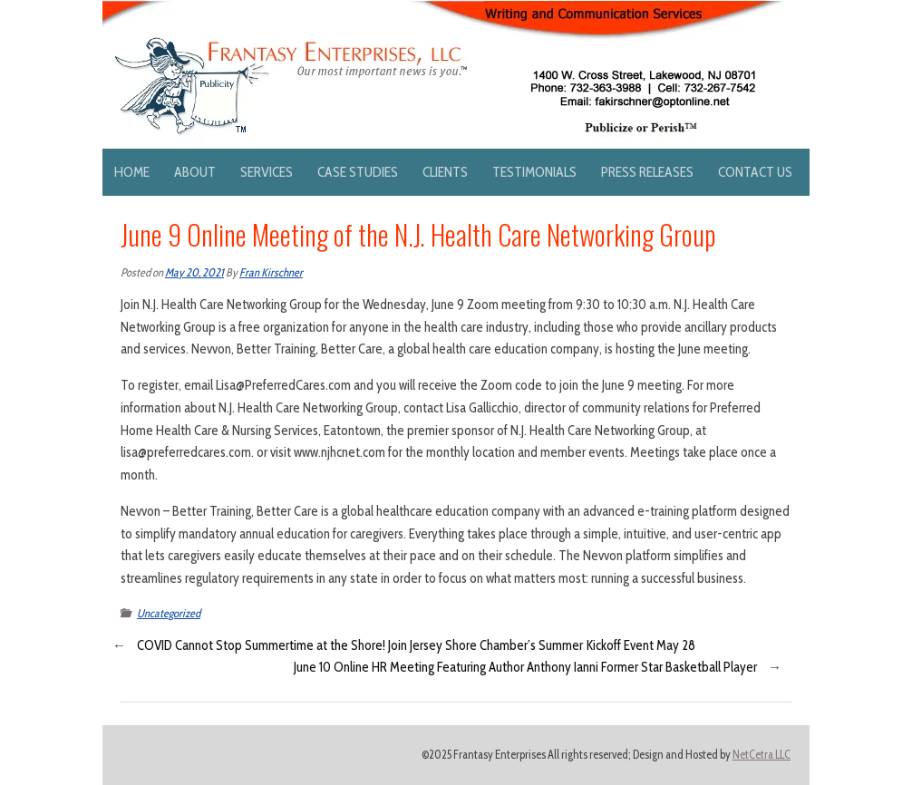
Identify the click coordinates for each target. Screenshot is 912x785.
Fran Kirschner (271, 272)
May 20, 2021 (194, 272)
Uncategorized (168, 613)
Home (132, 171)
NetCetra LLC (762, 754)
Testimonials (534, 171)
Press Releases (647, 171)
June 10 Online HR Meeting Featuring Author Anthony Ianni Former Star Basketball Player (525, 667)
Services (266, 171)
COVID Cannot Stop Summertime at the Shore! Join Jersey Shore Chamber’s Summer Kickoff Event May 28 (416, 645)
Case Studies (357, 171)
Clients (445, 171)
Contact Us (755, 171)
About (195, 171)
